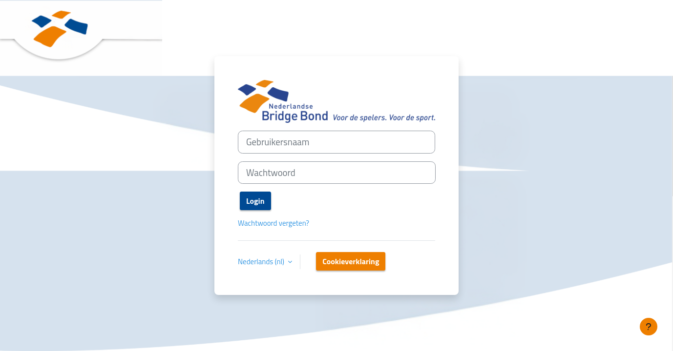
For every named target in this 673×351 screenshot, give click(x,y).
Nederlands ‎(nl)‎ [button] (262, 261)
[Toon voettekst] (648, 326)
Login (255, 201)
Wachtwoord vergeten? (273, 223)
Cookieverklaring (350, 261)
